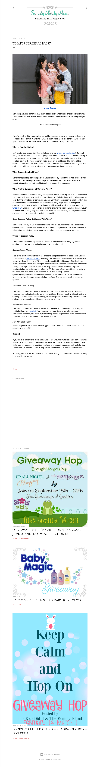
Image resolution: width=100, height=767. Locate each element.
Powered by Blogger (50, 754)
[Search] (86, 7)
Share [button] (14, 369)
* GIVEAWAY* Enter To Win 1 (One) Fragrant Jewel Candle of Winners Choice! (47, 532)
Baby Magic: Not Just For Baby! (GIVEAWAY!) (46, 600)
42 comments (24, 605)
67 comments (24, 539)
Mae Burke (57, 759)
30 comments (24, 738)
